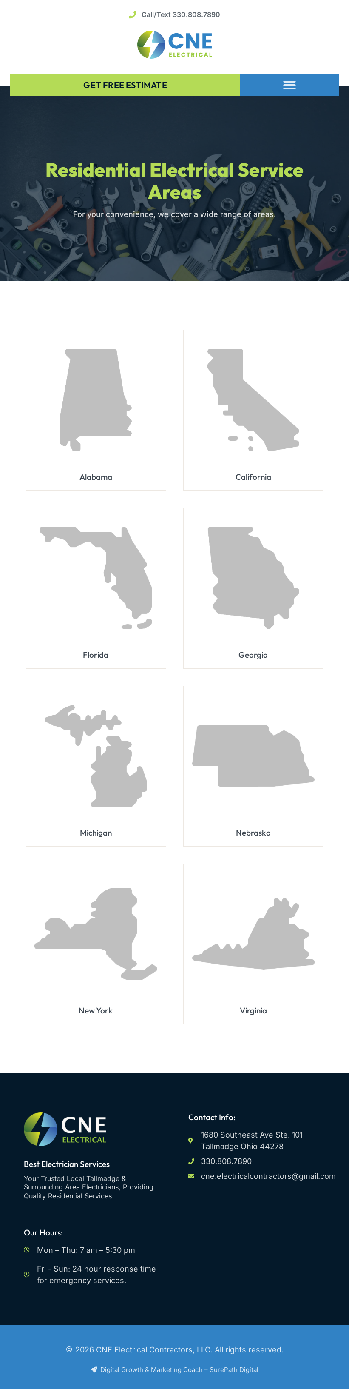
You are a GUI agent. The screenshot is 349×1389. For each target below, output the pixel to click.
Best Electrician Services (67, 1164)
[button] (289, 84)
